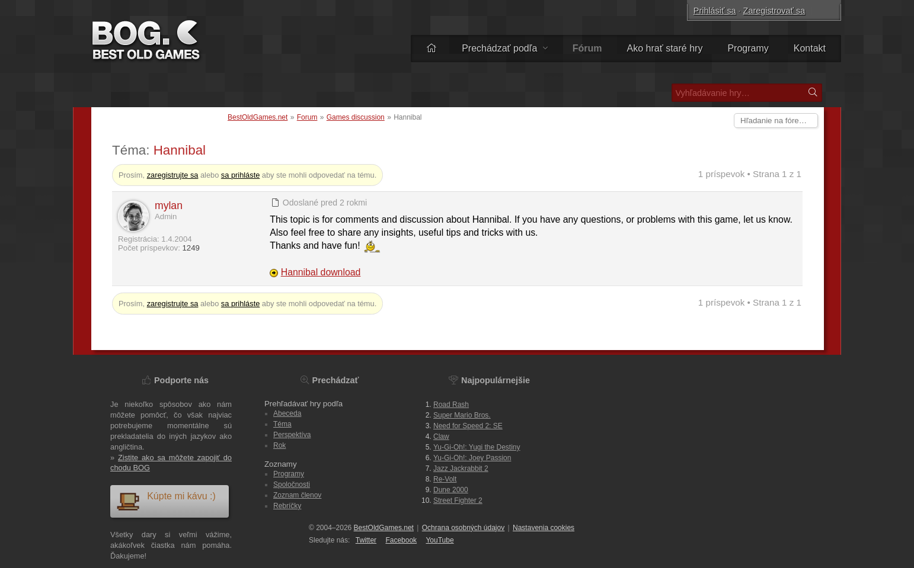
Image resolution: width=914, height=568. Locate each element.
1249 (190, 247)
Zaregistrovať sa (774, 10)
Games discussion (356, 117)
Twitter (366, 540)
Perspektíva (292, 435)
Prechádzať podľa (505, 48)
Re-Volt (444, 479)
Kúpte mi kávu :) (166, 501)
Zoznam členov (297, 495)
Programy (747, 48)
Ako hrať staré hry (665, 48)
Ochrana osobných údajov (463, 528)
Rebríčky (287, 506)
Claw (441, 436)
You (439, 540)
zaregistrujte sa (173, 175)
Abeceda (287, 413)
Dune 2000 (450, 490)
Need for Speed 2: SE (468, 426)
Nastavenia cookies (543, 528)
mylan (169, 205)
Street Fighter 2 (457, 500)
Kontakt (810, 48)
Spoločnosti (291, 484)
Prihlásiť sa (715, 10)
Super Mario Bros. (462, 415)
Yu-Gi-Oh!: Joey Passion (472, 458)
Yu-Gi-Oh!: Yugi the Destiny (476, 447)
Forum (307, 117)
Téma (282, 424)
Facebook (401, 540)
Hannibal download (321, 272)
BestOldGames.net (257, 117)
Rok (279, 445)
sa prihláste (240, 175)
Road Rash (451, 404)
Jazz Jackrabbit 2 (460, 468)
